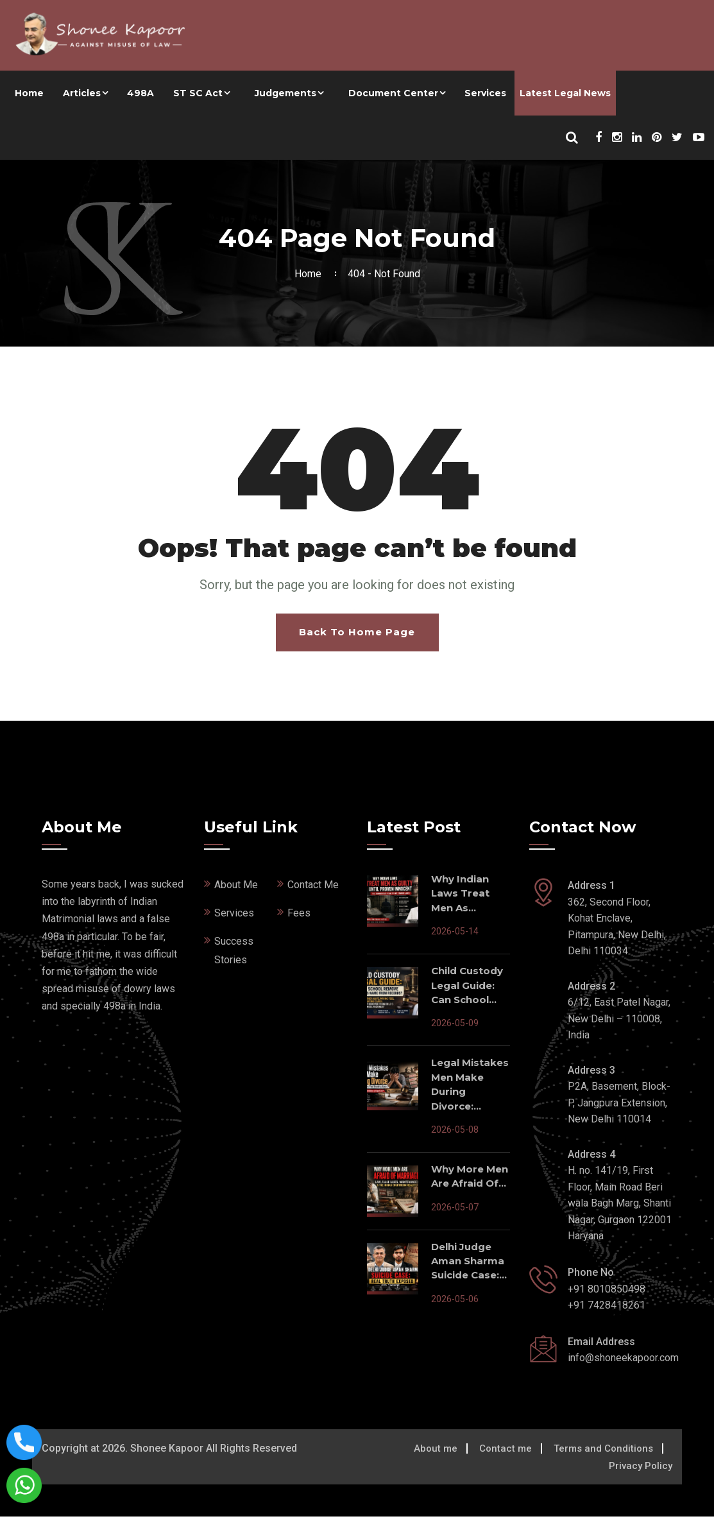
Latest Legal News (565, 93)
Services (485, 93)
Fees (298, 917)
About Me (236, 889)
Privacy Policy (640, 1470)
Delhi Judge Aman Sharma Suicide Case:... (469, 1265)
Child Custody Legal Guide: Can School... (467, 989)
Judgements (285, 93)
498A (140, 93)
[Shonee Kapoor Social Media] (598, 137)
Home (29, 93)
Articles (82, 93)
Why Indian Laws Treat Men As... (460, 897)
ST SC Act (198, 93)
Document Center (393, 93)
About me (435, 1453)
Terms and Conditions (603, 1453)
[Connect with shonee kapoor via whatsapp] (24, 1485)
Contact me (505, 1453)
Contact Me (313, 889)
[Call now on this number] (24, 1442)
